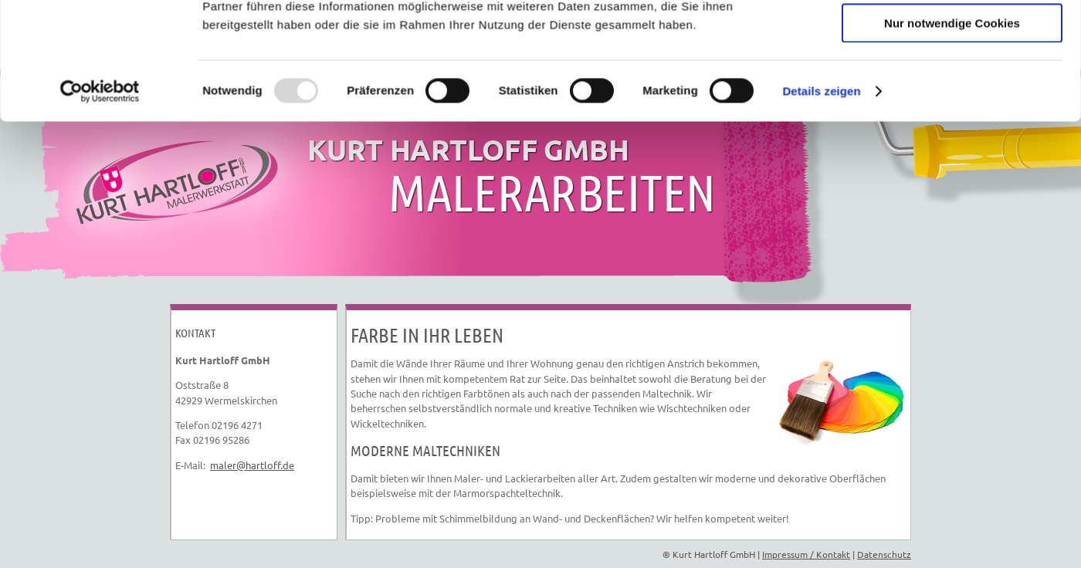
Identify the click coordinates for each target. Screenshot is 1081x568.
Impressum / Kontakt (806, 554)
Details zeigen (821, 215)
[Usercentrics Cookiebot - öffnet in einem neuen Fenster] (100, 216)
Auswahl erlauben (952, 103)
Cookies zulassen (952, 57)
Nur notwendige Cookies (952, 147)
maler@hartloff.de (252, 465)
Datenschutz (884, 554)
